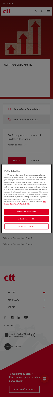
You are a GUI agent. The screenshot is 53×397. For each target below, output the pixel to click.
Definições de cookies (26, 226)
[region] (26, 198)
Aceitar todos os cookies (26, 219)
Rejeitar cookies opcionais (26, 212)
